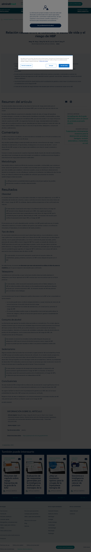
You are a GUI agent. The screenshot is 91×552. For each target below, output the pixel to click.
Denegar (51, 65)
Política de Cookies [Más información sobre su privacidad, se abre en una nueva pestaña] (43, 61)
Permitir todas (64, 65)
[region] (45, 62)
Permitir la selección (26, 65)
